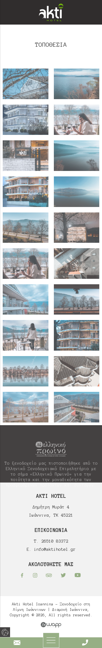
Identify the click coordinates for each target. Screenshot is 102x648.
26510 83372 (54, 541)
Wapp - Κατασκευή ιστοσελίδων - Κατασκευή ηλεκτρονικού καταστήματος (51, 625)
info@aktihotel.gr (55, 549)
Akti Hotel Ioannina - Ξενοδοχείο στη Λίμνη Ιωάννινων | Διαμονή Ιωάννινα (51, 12)
